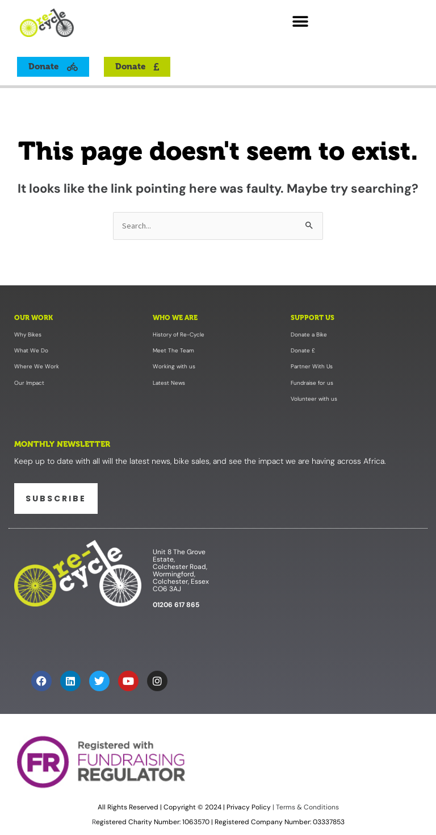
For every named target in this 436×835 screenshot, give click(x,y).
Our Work (33, 318)
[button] (300, 21)
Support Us (312, 318)
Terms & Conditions (306, 807)
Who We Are (175, 318)
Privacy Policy (249, 807)
